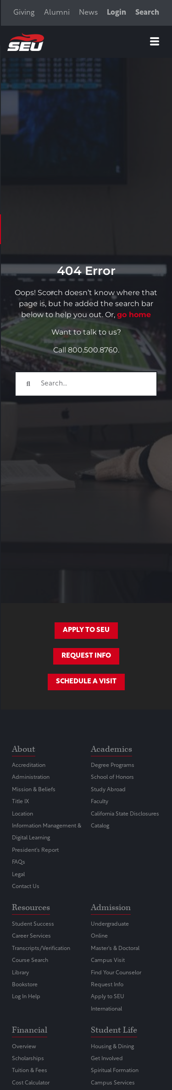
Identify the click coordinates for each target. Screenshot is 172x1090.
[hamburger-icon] (154, 43)
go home (134, 314)
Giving (24, 13)
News (88, 13)
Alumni (57, 13)
